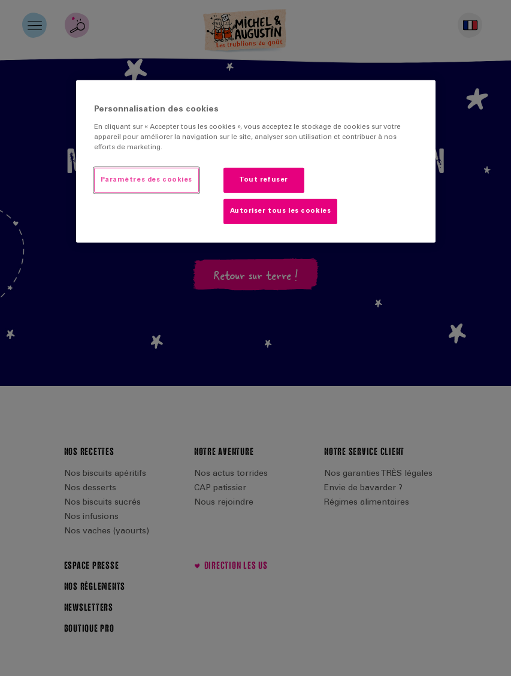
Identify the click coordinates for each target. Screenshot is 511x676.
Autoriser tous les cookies (280, 211)
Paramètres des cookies (147, 180)
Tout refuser (263, 180)
